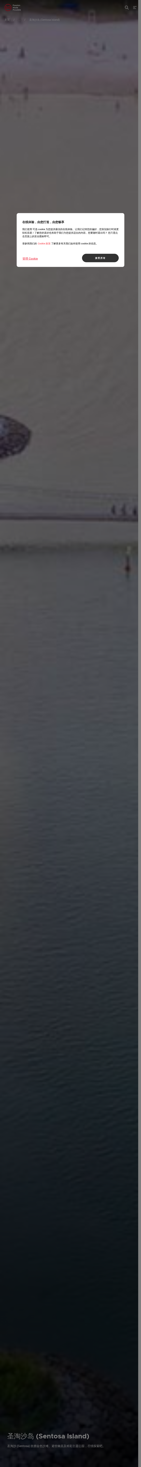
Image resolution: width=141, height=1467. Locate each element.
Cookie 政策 (44, 243)
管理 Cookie (30, 258)
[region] (70, 240)
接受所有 (100, 257)
